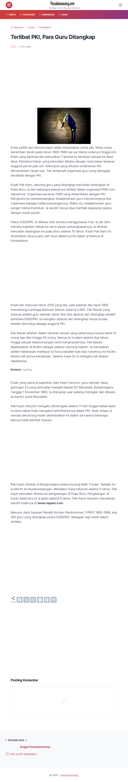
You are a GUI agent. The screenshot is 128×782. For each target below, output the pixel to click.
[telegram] (40, 600)
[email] (54, 600)
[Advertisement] (64, 76)
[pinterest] (47, 600)
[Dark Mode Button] (120, 5)
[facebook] (19, 600)
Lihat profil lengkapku (21, 754)
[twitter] (26, 600)
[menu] (9, 5)
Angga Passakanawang (35, 746)
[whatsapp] (33, 600)
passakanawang (69, 775)
